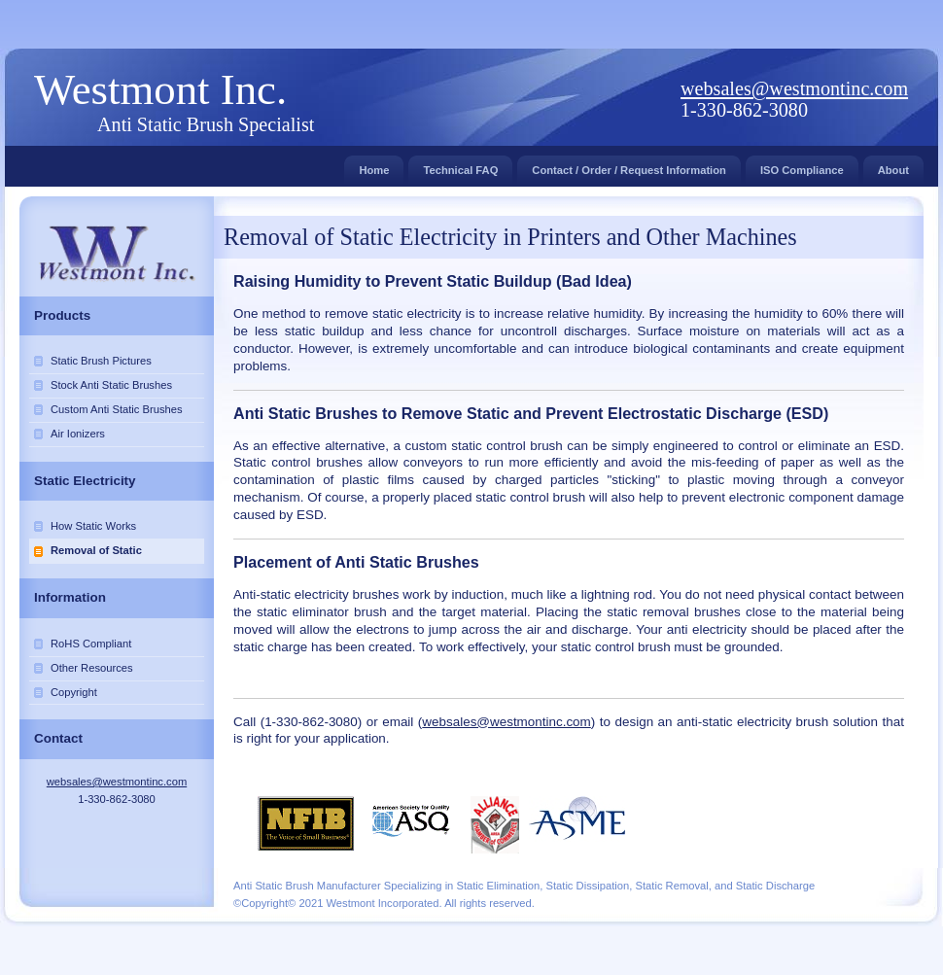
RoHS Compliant (91, 643)
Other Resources (92, 668)
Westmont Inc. (160, 89)
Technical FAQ (460, 166)
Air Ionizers (78, 433)
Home (373, 166)
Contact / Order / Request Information (629, 166)
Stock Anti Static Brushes (111, 385)
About (893, 166)
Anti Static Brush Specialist (205, 124)
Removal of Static (96, 550)
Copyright (74, 692)
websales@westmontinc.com (794, 88)
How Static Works (93, 526)
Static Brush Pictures (101, 360)
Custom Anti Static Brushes (117, 409)
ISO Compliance (802, 166)
